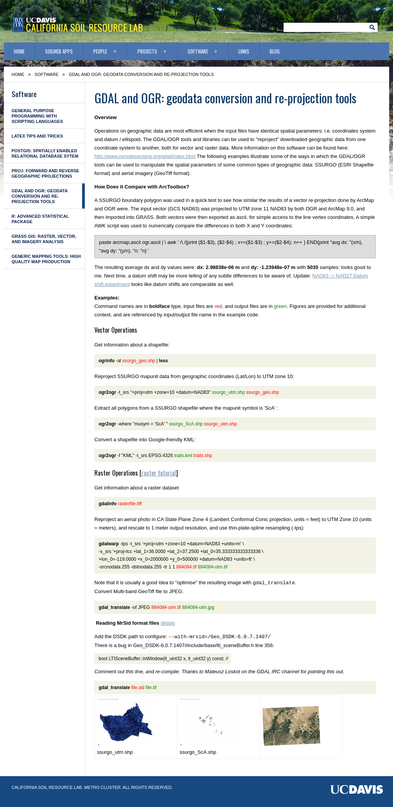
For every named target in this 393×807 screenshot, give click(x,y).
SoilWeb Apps (59, 51)
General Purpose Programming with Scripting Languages (37, 116)
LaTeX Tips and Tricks (37, 136)
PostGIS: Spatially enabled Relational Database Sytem (45, 153)
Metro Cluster (102, 787)
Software (198, 51)
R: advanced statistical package (40, 219)
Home (19, 51)
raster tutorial (158, 472)
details (168, 623)
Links (243, 51)
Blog (275, 51)
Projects (147, 51)
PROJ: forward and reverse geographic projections (45, 173)
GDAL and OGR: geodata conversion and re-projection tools (40, 196)
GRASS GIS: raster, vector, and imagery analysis (44, 239)
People (100, 51)
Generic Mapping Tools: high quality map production (46, 259)
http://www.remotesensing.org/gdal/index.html (144, 156)
